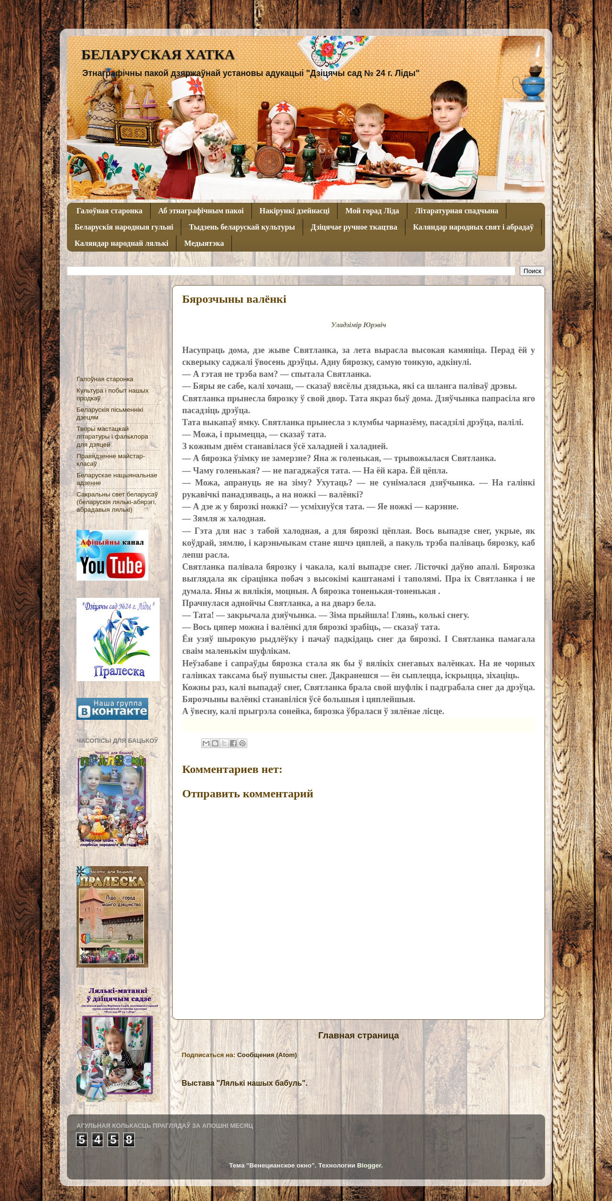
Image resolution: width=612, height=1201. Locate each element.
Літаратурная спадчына (456, 211)
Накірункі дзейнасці (295, 211)
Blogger (369, 1165)
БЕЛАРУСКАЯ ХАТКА (158, 54)
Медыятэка (204, 243)
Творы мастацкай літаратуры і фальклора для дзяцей (112, 436)
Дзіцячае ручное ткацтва (354, 227)
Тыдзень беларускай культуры (242, 227)
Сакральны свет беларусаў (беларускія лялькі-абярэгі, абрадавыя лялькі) (117, 502)
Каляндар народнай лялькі (121, 243)
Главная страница (358, 1035)
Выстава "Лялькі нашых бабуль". (244, 1083)
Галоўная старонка (109, 211)
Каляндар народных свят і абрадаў (473, 227)
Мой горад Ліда (372, 211)
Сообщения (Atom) (267, 1054)
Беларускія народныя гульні (124, 227)
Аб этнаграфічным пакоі (201, 211)
